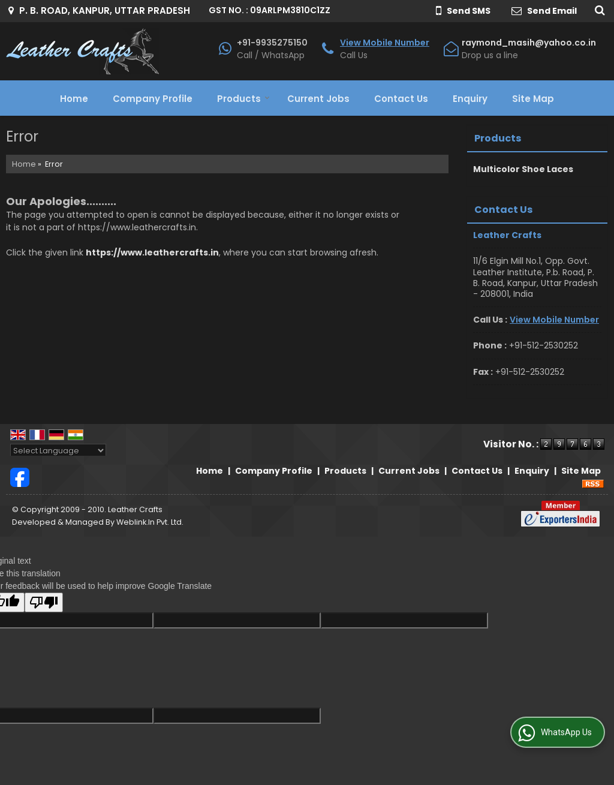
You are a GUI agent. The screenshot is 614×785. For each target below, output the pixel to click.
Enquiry (470, 98)
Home (74, 98)
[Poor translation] (44, 602)
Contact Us (401, 98)
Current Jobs (318, 98)
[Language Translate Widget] (58, 451)
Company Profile (152, 98)
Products (243, 98)
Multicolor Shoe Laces (523, 169)
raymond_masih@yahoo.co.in (529, 43)
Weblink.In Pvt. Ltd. (149, 522)
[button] (384, 43)
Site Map (533, 98)
